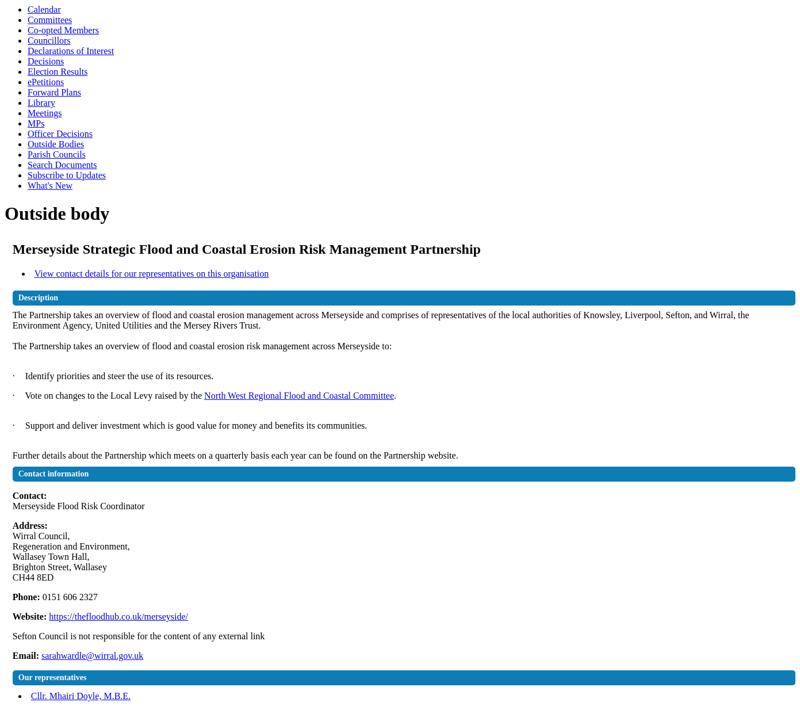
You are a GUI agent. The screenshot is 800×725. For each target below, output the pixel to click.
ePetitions (46, 82)
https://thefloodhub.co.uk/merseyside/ (118, 616)
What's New (50, 185)
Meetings (45, 113)
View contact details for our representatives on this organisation (152, 273)
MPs (36, 123)
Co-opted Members (63, 30)
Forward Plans (54, 92)
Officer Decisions (60, 134)
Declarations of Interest (71, 51)
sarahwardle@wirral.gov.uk (92, 656)
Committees (50, 20)
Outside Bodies (56, 144)
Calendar (44, 9)
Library (41, 103)
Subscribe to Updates (67, 175)
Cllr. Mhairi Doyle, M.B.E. (81, 696)
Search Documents (62, 165)
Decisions (46, 61)
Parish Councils (57, 154)
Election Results (57, 72)
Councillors (49, 40)
